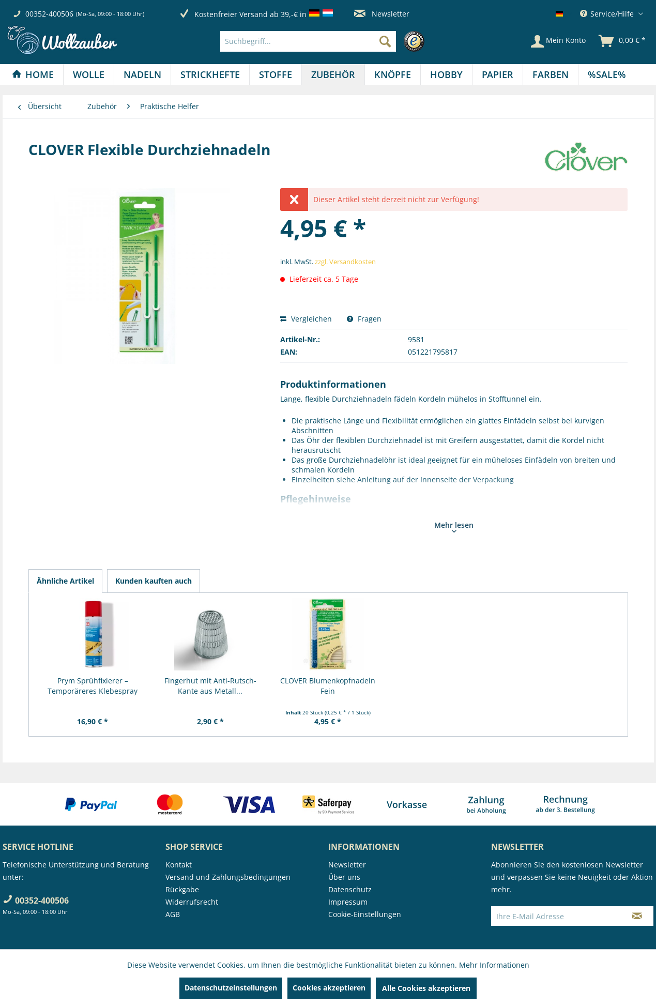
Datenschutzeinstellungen (231, 988)
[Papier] (497, 74)
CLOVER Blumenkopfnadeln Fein (327, 686)
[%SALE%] (606, 74)
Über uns (344, 877)
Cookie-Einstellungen (364, 914)
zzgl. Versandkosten (345, 261)
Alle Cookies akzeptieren (426, 988)
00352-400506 (49, 14)
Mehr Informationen (494, 965)
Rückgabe (182, 889)
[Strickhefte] (210, 74)
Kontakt (178, 864)
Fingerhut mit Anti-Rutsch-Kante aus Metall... (210, 686)
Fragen (364, 319)
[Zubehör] (333, 74)
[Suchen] (385, 41)
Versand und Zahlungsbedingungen (228, 877)
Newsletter (381, 14)
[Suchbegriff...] (308, 41)
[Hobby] (446, 74)
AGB (172, 914)
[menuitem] (325, 41)
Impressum (348, 902)
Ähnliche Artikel (65, 581)
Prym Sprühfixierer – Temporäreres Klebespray (93, 686)
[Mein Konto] (558, 41)
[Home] (33, 74)
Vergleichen (306, 319)
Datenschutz (350, 889)
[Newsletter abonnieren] (637, 916)
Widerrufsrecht (191, 902)
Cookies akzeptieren (329, 988)
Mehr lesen (454, 526)
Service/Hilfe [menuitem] (608, 14)
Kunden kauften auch (153, 581)
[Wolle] (89, 74)
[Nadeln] (142, 74)
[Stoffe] (275, 74)
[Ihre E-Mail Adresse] (556, 916)
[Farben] (550, 74)
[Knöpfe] (392, 74)
